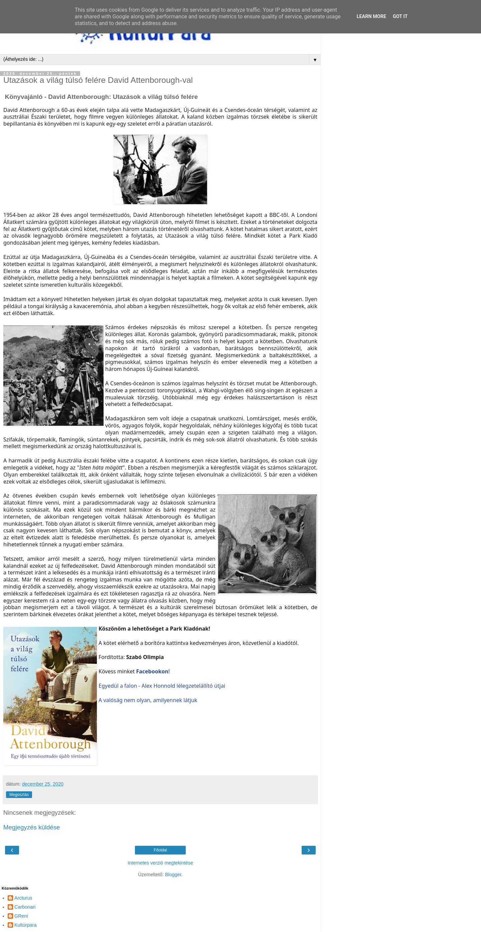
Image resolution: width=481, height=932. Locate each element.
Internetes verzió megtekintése (160, 863)
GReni (21, 916)
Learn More (371, 16)
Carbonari (24, 907)
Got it (400, 16)
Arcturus (23, 898)
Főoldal (160, 850)
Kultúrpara (25, 925)
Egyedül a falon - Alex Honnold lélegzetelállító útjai (162, 685)
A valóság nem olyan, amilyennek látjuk (148, 700)
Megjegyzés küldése (31, 827)
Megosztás (19, 794)
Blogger (173, 874)
